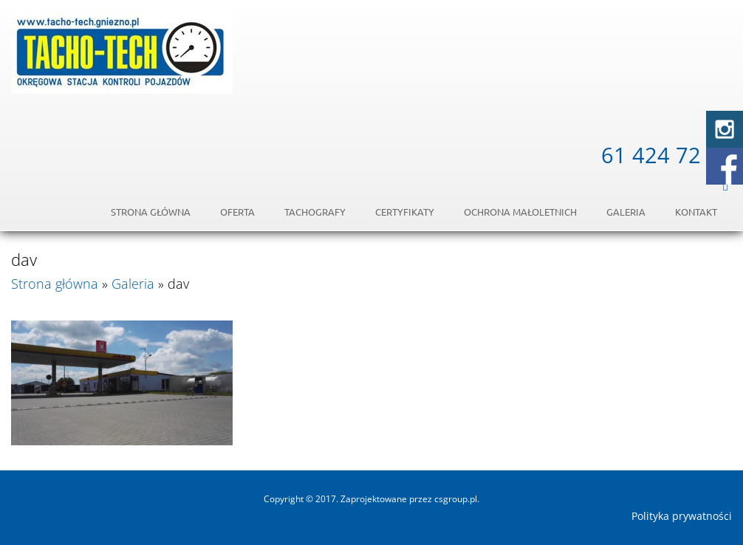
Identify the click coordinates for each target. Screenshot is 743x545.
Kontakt (696, 211)
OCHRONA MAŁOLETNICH (520, 211)
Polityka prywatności (681, 516)
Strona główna (151, 211)
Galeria (626, 211)
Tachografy (315, 211)
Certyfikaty (404, 211)
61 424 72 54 (666, 154)
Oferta (237, 211)
